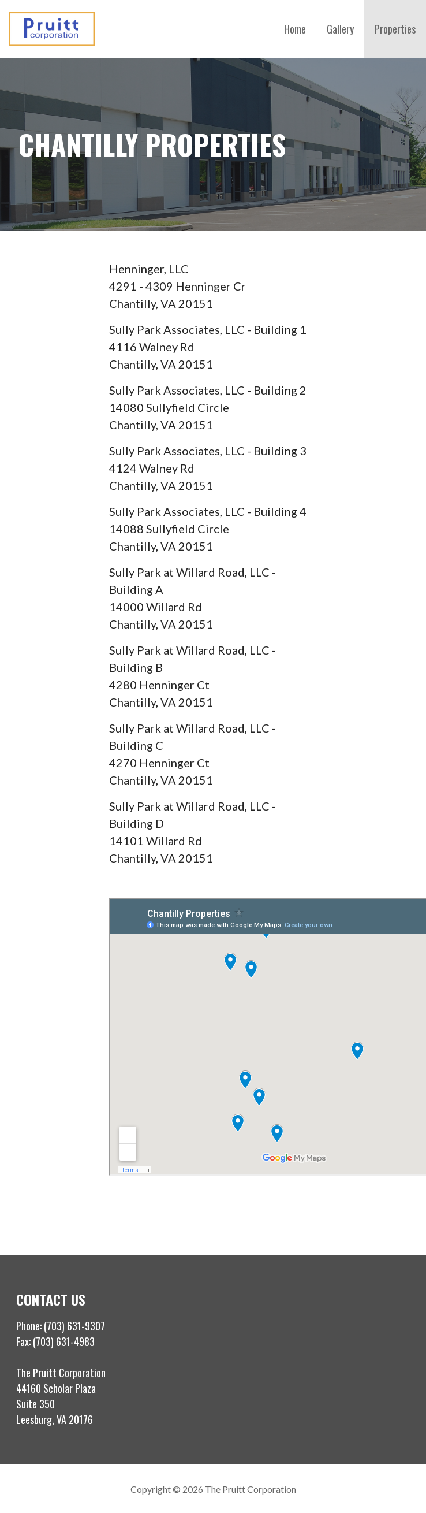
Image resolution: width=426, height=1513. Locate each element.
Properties (395, 28)
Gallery (340, 28)
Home (295, 28)
